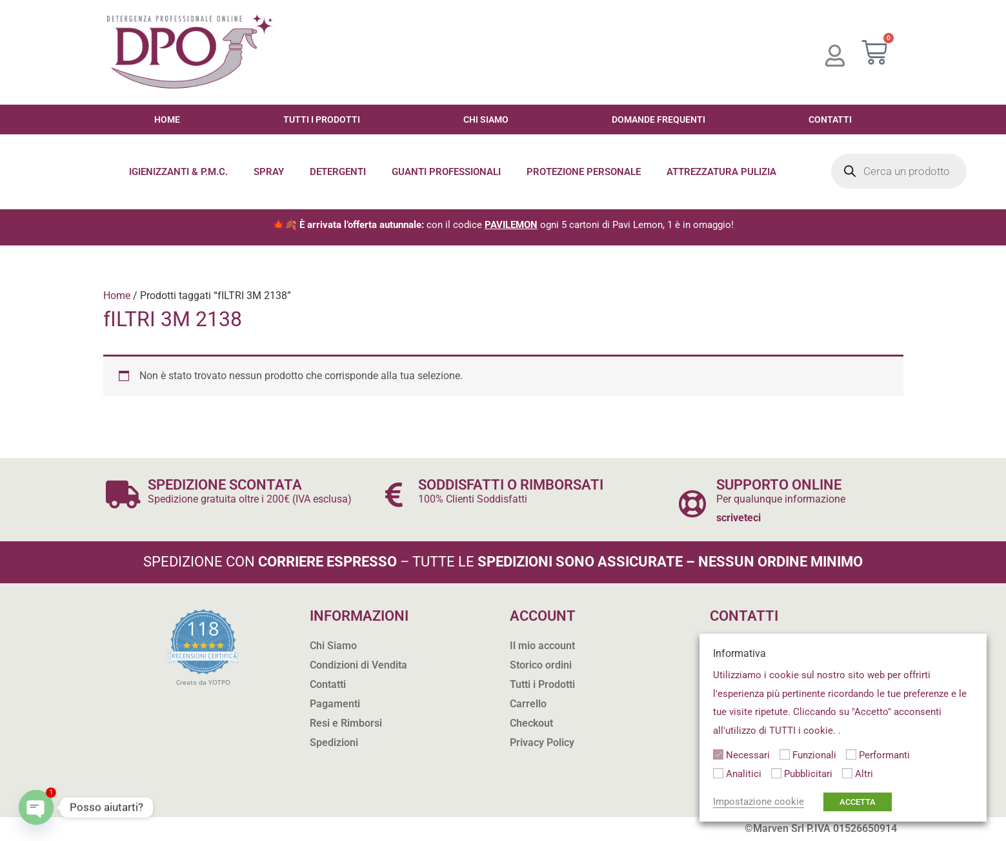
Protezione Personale (584, 172)
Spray (269, 172)
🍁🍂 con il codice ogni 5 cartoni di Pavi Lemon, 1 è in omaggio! (503, 224)
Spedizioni (334, 742)
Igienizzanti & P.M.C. (178, 172)
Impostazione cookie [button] (758, 801)
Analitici (743, 774)
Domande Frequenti (658, 119)
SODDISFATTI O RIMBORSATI (517, 484)
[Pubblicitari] (776, 773)
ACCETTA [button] (858, 802)
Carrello (528, 704)
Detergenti (338, 172)
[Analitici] (718, 773)
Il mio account (542, 645)
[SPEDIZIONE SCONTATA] (123, 494)
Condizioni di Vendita (358, 665)
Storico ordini (541, 665)
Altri (864, 774)
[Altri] (847, 773)
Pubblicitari (808, 774)
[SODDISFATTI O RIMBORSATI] (394, 494)
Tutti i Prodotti (321, 119)
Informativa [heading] (739, 653)
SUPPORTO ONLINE (782, 484)
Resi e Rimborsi (346, 723)
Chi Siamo (485, 119)
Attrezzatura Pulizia (721, 172)
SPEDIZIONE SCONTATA (229, 484)
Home (167, 119)
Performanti (884, 755)
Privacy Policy (542, 742)
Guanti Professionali (446, 172)
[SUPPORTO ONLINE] (692, 503)
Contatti (830, 119)
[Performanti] (851, 754)
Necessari (748, 755)
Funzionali (814, 755)
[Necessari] (718, 754)
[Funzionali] (785, 754)
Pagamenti (335, 704)
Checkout (531, 723)
